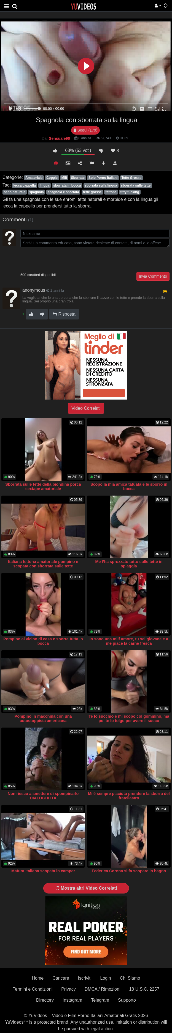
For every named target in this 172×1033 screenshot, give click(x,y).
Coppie (52, 178)
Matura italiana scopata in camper (43, 871)
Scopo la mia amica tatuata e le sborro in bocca (128, 486)
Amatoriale (33, 178)
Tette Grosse (131, 178)
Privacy (68, 989)
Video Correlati (86, 408)
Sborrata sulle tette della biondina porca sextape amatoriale (43, 486)
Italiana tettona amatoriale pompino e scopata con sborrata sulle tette (43, 563)
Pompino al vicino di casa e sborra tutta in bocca (43, 641)
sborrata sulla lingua (101, 185)
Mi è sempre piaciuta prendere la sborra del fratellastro (129, 795)
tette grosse (92, 192)
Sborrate (78, 178)
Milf (64, 178)
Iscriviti (85, 978)
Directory (45, 1000)
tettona (111, 192)
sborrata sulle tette (135, 185)
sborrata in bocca (67, 185)
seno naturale (14, 192)
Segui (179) (85, 130)
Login (105, 978)
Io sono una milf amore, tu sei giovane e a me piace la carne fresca (129, 641)
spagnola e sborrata (63, 192)
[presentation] (62, 259)
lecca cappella (24, 185)
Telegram (100, 1000)
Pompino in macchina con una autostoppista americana (43, 718)
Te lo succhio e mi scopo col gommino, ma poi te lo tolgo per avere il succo (128, 718)
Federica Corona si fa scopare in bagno (129, 871)
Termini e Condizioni (32, 989)
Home (38, 978)
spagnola (36, 192)
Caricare (60, 978)
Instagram (72, 1000)
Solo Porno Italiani (102, 178)
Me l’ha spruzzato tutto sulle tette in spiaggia (129, 563)
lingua (44, 185)
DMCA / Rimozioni (102, 989)
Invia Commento (153, 276)
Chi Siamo (130, 978)
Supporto (127, 1000)
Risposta (64, 314)
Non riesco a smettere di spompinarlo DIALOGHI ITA (43, 795)
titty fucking (129, 192)
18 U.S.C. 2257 (144, 989)
